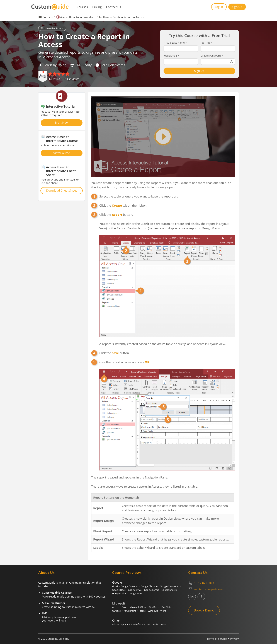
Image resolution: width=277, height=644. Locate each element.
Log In (219, 7)
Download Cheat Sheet (61, 191)
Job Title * (207, 42)
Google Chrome (149, 586)
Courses (82, 7)
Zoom (164, 624)
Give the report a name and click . (124, 362)
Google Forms (151, 589)
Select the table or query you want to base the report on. (138, 196)
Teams (141, 610)
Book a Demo (204, 610)
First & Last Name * (175, 42)
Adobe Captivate (121, 624)
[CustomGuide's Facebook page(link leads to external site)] (201, 596)
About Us (46, 572)
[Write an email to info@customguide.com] (213, 589)
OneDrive (154, 607)
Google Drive (135, 589)
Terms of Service (217, 638)
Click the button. (116, 215)
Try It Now (61, 123)
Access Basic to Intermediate (77, 17)
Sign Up (237, 7)
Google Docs (118, 589)
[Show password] (231, 61)
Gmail (115, 586)
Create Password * (212, 56)
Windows (153, 610)
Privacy (234, 638)
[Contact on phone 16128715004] (213, 583)
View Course (61, 153)
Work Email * (171, 56)
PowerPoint (129, 610)
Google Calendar (129, 586)
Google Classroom (169, 586)
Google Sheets (169, 589)
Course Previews (127, 572)
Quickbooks (152, 624)
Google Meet (135, 593)
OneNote (166, 607)
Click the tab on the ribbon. (123, 205)
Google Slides (119, 593)
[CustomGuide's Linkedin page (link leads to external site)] (192, 596)
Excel (124, 607)
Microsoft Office (138, 607)
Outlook (116, 610)
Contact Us (113, 7)
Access (115, 607)
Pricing (97, 7)
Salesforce (137, 624)
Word (163, 610)
